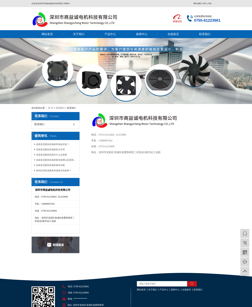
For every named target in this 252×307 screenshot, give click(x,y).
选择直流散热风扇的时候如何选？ (52, 144)
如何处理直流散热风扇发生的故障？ (53, 170)
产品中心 (110, 34)
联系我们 (204, 34)
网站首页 (47, 34)
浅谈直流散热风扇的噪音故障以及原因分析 (56, 160)
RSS (204, 3)
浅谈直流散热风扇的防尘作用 (50, 149)
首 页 (50, 108)
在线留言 (173, 34)
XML (210, 3)
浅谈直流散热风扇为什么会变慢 (51, 154)
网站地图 (197, 3)
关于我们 (78, 34)
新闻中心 (141, 34)
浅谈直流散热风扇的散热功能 (50, 165)
